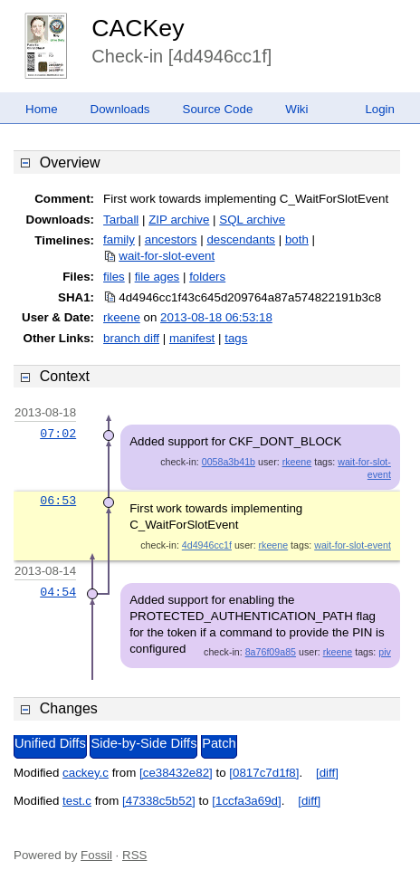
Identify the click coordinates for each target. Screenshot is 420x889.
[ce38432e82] (176, 772)
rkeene (121, 317)
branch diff (131, 338)
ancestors (171, 239)
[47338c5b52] (159, 801)
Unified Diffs (50, 743)
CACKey (137, 28)
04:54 (58, 592)
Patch (218, 743)
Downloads (120, 109)
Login (380, 109)
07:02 (58, 433)
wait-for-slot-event (167, 256)
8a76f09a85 (270, 651)
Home (41, 109)
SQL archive (252, 219)
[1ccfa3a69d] (246, 801)
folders (207, 276)
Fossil (96, 855)
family (119, 239)
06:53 (58, 500)
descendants (240, 239)
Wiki (296, 109)
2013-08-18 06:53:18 (216, 317)
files (114, 276)
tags (235, 338)
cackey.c (85, 772)
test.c (76, 801)
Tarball (120, 219)
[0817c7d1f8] (264, 772)
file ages (157, 276)
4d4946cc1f (207, 545)
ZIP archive (178, 219)
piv (384, 651)
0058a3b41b (228, 461)
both (297, 239)
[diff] (327, 772)
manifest (192, 338)
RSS (134, 855)
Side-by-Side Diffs (143, 743)
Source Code (218, 109)
